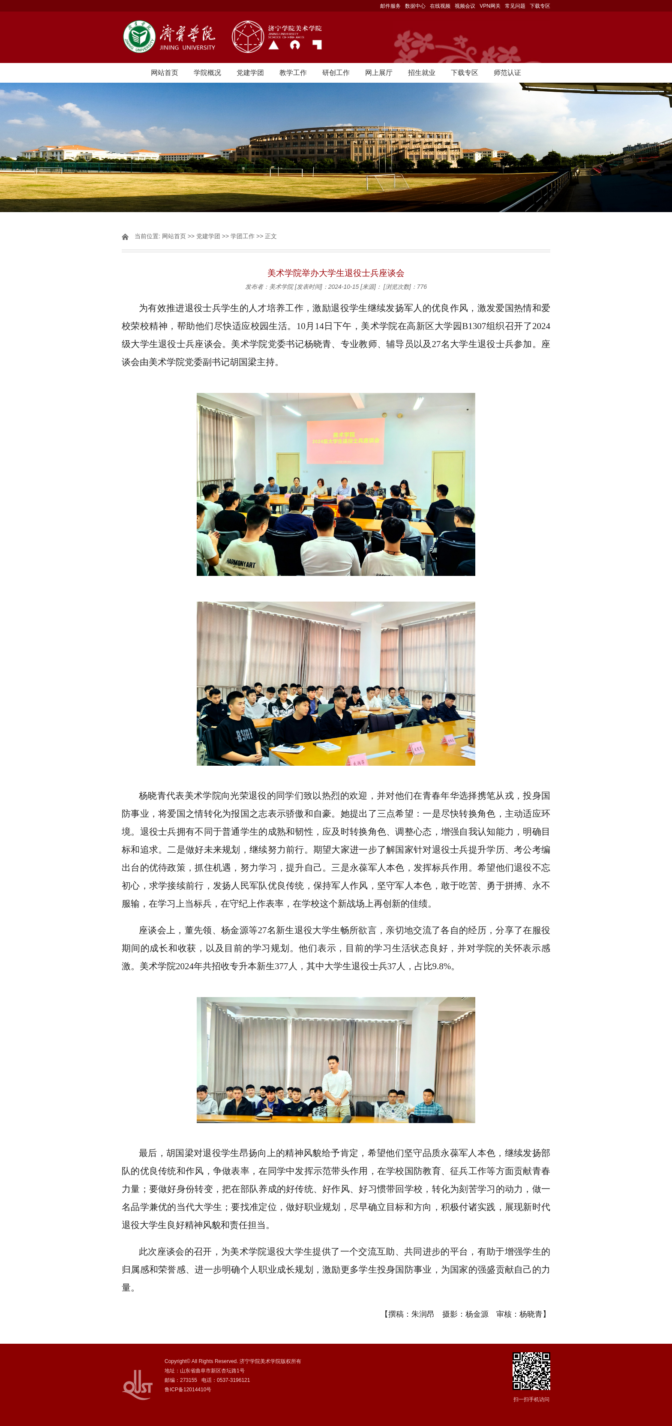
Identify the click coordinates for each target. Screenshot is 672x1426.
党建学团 (250, 72)
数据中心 (415, 6)
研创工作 (336, 72)
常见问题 (515, 6)
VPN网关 (490, 6)
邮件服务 (390, 6)
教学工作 (293, 72)
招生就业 (421, 72)
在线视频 (440, 6)
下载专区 (540, 6)
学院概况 (207, 72)
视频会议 (465, 6)
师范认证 (507, 72)
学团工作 (243, 236)
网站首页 (164, 72)
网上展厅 (379, 72)
